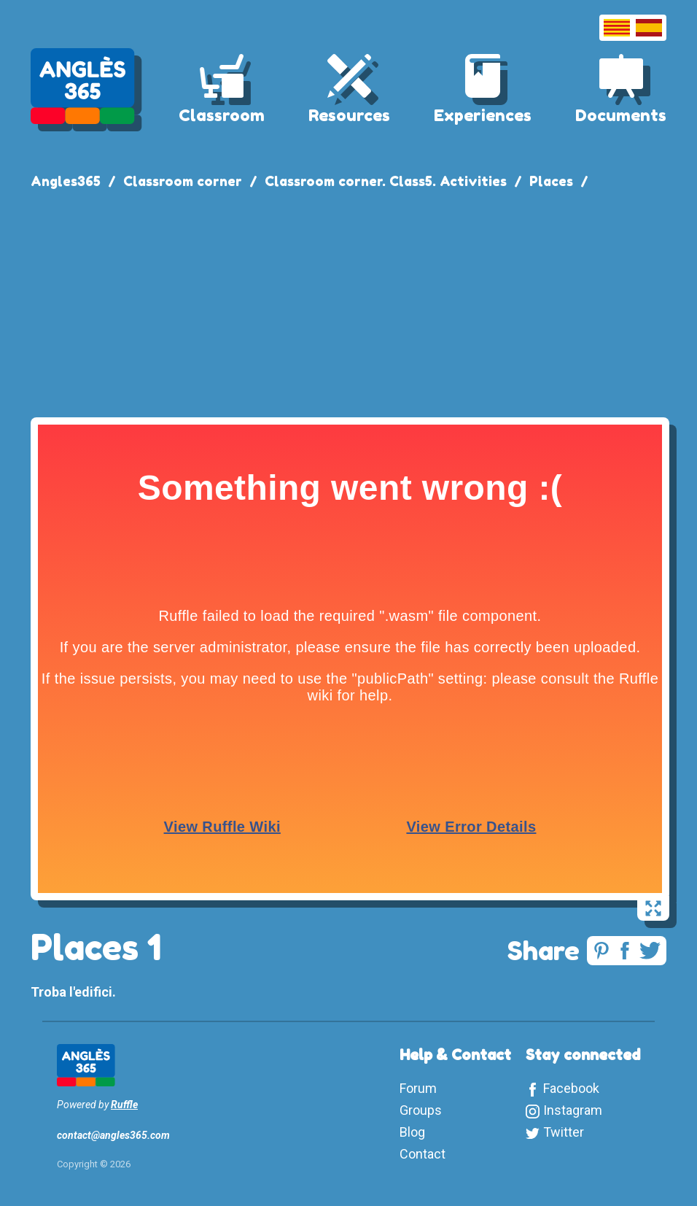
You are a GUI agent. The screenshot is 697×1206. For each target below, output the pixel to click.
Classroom (222, 115)
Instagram (572, 1110)
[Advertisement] (348, 300)
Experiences (482, 115)
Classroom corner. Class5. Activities (386, 181)
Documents (620, 115)
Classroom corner (182, 181)
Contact (422, 1153)
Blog (412, 1132)
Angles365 (66, 181)
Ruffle (124, 1104)
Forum (418, 1088)
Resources (349, 115)
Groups (421, 1110)
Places (551, 181)
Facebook (571, 1088)
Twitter (563, 1132)
